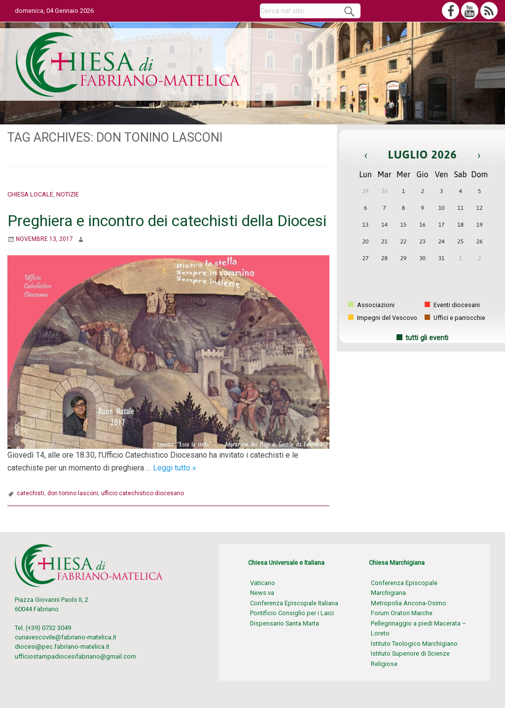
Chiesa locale (30, 194)
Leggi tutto (174, 467)
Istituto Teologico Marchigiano (414, 643)
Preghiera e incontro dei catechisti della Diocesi (166, 220)
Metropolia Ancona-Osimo (408, 603)
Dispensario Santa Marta (284, 623)
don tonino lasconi (72, 493)
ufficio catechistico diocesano (142, 493)
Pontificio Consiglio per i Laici (292, 613)
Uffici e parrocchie (455, 317)
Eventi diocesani (452, 305)
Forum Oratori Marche (402, 613)
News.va (262, 592)
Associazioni (371, 305)
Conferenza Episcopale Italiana (294, 603)
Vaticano (262, 583)
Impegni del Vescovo (382, 317)
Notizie (67, 194)
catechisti (30, 493)
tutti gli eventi (426, 338)
